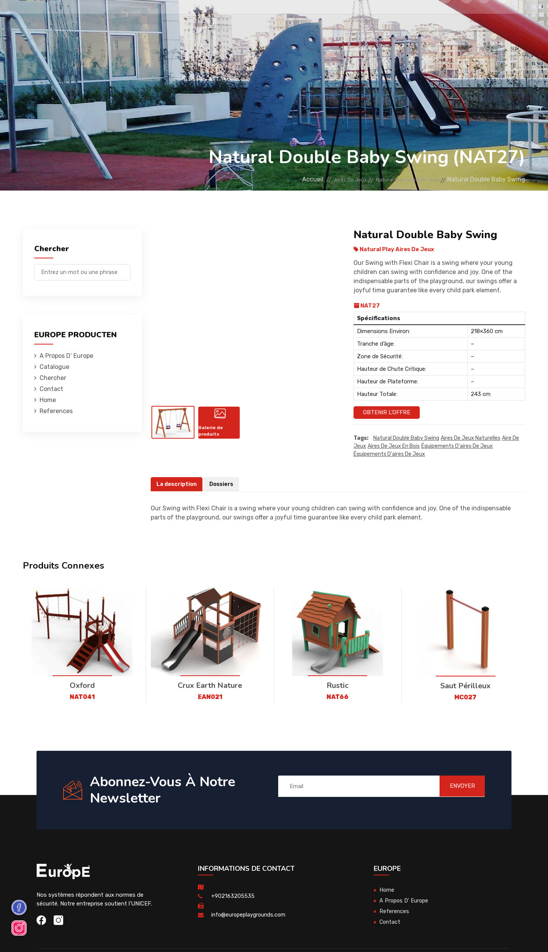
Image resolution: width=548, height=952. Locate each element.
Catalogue (54, 366)
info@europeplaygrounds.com (250, 915)
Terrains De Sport (312, 17)
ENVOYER (457, 786)
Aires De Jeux (103, 17)
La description (177, 484)
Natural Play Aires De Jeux (400, 179)
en (502, 18)
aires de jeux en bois (394, 446)
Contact (401, 17)
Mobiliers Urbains (209, 17)
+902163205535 (233, 896)
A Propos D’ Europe (66, 355)
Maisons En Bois (152, 17)
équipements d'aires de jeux (457, 446)
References (364, 17)
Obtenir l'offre (386, 412)
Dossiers (223, 484)
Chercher (53, 377)
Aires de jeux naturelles (470, 438)
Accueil (284, 179)
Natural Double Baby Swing (406, 438)
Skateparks (260, 17)
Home (48, 400)
